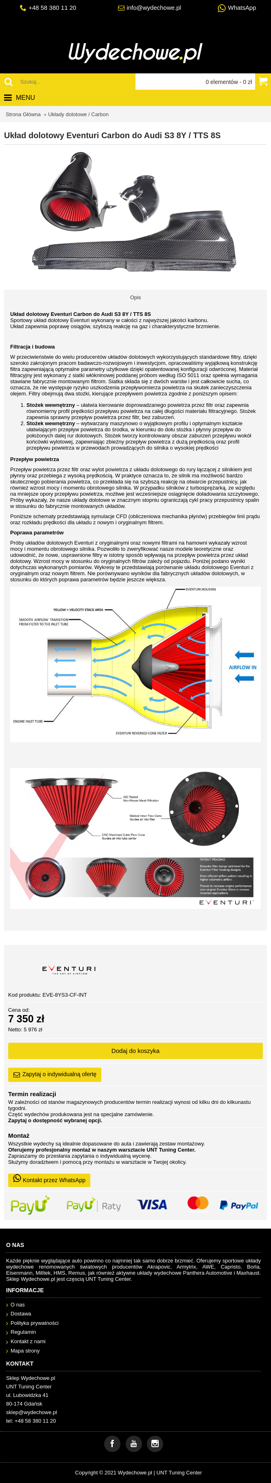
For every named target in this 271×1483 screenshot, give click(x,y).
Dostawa (18, 1314)
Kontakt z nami (26, 1341)
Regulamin (21, 1332)
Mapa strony (23, 1351)
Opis (135, 297)
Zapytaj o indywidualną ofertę (54, 1074)
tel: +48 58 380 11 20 (31, 1421)
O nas (15, 1305)
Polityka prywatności (32, 1323)
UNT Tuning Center (179, 1473)
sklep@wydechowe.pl (31, 1412)
